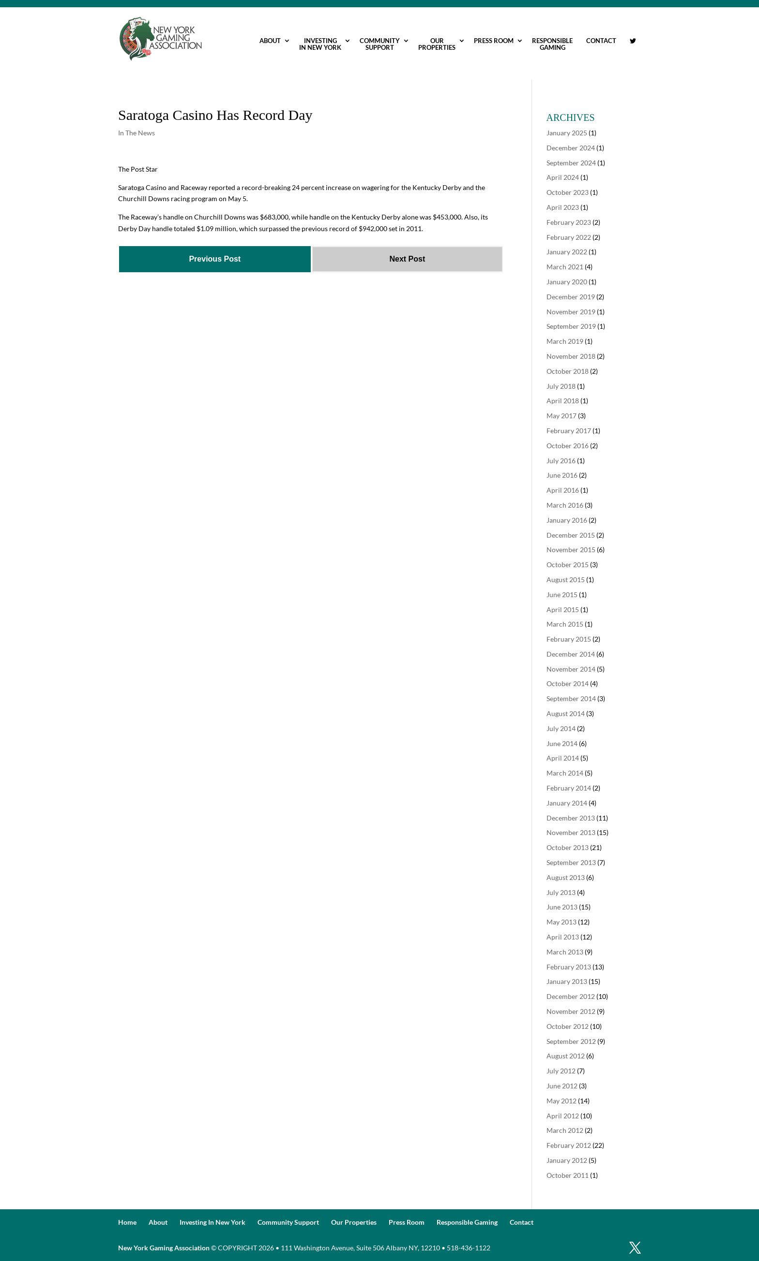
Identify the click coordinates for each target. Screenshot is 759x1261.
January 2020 (566, 282)
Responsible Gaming (552, 44)
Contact (601, 40)
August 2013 (565, 877)
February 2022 (568, 237)
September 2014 (571, 698)
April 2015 (562, 609)
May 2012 (561, 1101)
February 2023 (568, 222)
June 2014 (561, 743)
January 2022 (566, 252)
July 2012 (561, 1071)
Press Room (494, 40)
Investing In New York (320, 44)
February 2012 (568, 1145)
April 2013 (562, 937)
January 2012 (566, 1160)
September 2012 (571, 1041)
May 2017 (561, 415)
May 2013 (561, 922)
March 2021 (564, 267)
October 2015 (567, 564)
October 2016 (567, 445)
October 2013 (567, 847)
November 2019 (570, 312)
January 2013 (566, 981)
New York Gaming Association (164, 1248)
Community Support (380, 44)
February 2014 (568, 788)
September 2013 (571, 862)
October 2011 (567, 1175)
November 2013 (570, 832)
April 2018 (562, 400)
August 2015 (565, 579)
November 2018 (570, 356)
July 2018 (561, 386)
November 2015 (570, 549)
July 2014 (561, 728)
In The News (136, 133)
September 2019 (571, 326)
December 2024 (570, 148)
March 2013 (564, 952)
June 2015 (561, 594)
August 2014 (565, 713)
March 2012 (564, 1130)
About (270, 40)
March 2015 (564, 624)
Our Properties (436, 44)
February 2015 (568, 639)
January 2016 (566, 520)
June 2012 (561, 1086)
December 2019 (570, 297)
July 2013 (561, 892)
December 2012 (570, 996)
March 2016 (564, 505)
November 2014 (570, 669)
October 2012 (567, 1026)
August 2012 (565, 1056)
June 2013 (561, 907)
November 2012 (570, 1011)
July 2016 (561, 460)
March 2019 (564, 341)
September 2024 (571, 163)
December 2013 (570, 818)
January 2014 (566, 803)
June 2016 (561, 475)
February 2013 (568, 967)
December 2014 (570, 654)
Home (127, 1222)
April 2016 (562, 490)
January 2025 (566, 133)
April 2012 (562, 1116)
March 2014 (564, 773)
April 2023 (562, 207)
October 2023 (567, 192)
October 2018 (567, 371)
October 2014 (567, 683)
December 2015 (570, 535)
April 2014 (562, 758)
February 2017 (568, 430)
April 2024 (562, 177)
